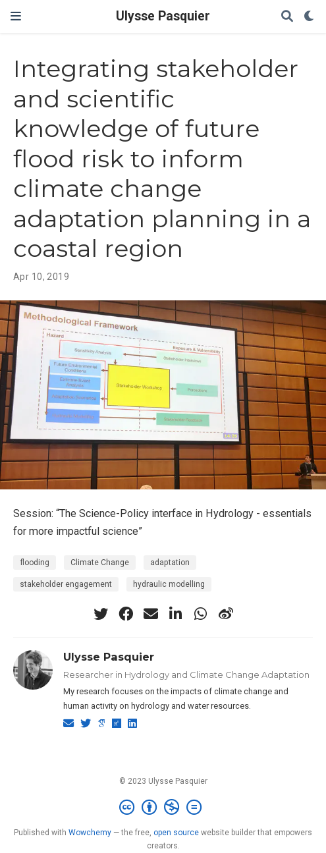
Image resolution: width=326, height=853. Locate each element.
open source (176, 832)
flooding (34, 562)
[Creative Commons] (163, 807)
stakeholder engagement (66, 584)
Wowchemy (89, 832)
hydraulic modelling (169, 584)
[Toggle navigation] (16, 16)
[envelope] (151, 614)
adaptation (170, 562)
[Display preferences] (309, 16)
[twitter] (101, 614)
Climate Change (99, 562)
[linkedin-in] (176, 614)
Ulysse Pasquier (163, 16)
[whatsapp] (201, 614)
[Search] (287, 16)
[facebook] (126, 614)
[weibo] (226, 614)
